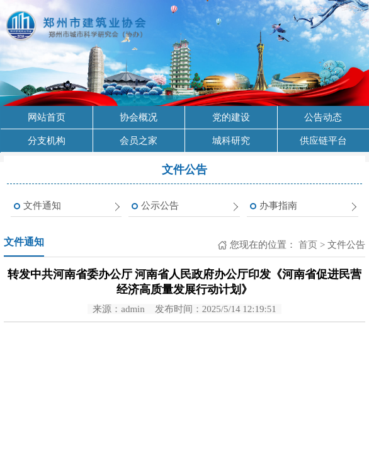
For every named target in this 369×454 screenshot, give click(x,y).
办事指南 (278, 206)
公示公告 (160, 206)
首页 (306, 245)
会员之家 (138, 141)
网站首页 (46, 117)
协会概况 (138, 117)
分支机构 (46, 141)
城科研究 (231, 141)
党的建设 (231, 117)
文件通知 (42, 206)
